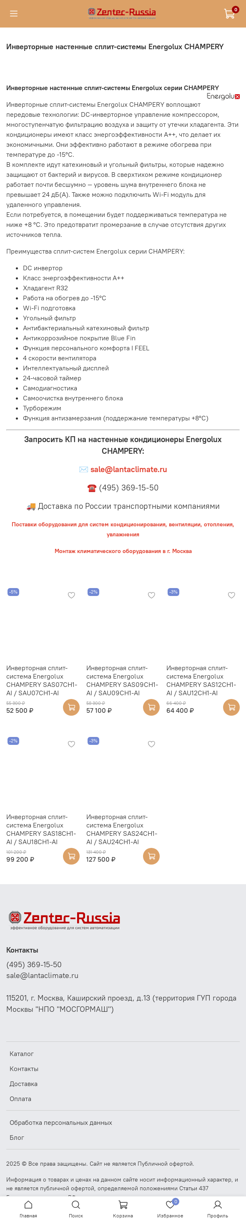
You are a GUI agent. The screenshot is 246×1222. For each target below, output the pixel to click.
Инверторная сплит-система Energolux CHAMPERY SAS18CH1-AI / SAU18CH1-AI (41, 829)
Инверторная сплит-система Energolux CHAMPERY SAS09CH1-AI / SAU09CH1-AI (122, 680)
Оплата (20, 1098)
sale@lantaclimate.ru (42, 975)
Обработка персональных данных (61, 1122)
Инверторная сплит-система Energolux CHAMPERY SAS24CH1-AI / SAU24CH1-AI (121, 829)
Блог (17, 1137)
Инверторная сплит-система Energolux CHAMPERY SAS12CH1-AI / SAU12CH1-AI (201, 680)
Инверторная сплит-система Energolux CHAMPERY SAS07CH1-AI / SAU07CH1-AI (41, 680)
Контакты (24, 1068)
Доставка (24, 1083)
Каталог (22, 1053)
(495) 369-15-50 (34, 964)
